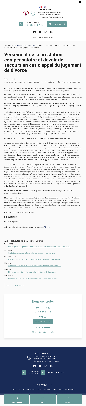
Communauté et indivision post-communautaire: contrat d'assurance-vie (34, 266)
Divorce (33, 45)
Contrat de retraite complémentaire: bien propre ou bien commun (32, 253)
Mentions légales (29, 389)
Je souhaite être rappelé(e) (43, 332)
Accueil (17, 45)
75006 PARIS (43, 38)
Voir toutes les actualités (15, 285)
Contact (43, 403)
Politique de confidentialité (47, 389)
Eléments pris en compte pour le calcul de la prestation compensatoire (34, 259)
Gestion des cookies (66, 389)
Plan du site (16, 389)
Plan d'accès (17, 403)
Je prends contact (57, 24)
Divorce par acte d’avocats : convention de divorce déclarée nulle (32, 272)
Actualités (25, 45)
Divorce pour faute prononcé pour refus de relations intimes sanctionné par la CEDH (39, 247)
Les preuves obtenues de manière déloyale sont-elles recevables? (32, 278)
